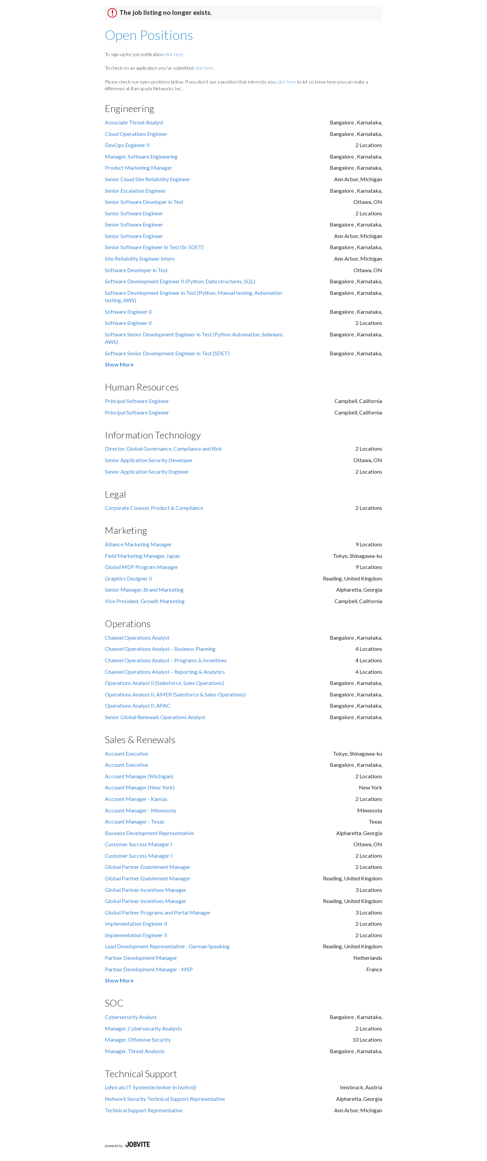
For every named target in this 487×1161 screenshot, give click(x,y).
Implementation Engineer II (136, 923)
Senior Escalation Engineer (135, 190)
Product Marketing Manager (138, 167)
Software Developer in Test (136, 270)
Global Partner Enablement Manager (147, 866)
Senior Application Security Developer (149, 460)
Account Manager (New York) (140, 787)
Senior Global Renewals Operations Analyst (155, 717)
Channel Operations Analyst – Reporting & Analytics (165, 671)
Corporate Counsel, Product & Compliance (154, 507)
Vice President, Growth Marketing (145, 601)
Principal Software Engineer (137, 401)
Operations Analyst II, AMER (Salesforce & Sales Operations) (175, 694)
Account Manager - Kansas (136, 799)
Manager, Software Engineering (141, 156)
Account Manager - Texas (134, 821)
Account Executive (126, 753)
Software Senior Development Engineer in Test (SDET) (167, 353)
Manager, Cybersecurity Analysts (143, 1028)
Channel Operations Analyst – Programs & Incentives (166, 660)
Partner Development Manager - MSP (149, 969)
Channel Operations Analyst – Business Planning (160, 648)
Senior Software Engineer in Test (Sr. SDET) (154, 247)
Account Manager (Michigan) (139, 776)
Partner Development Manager (141, 957)
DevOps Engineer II (127, 145)
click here (173, 54)
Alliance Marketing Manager (138, 544)
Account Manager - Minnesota (140, 810)
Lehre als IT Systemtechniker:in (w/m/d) (150, 1087)
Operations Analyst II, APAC (137, 705)
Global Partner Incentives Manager (145, 889)
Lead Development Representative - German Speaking (167, 946)
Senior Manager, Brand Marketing (144, 589)
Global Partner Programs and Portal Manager (158, 912)
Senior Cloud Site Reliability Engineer (147, 179)
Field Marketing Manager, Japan (142, 555)
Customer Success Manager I (138, 844)
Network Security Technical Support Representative (165, 1098)
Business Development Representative (149, 833)
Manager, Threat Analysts (135, 1051)
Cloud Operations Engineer (136, 134)
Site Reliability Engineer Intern (140, 258)
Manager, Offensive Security (138, 1039)
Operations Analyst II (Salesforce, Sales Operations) (164, 683)
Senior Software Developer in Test (144, 201)
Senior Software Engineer (134, 213)
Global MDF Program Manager (141, 567)
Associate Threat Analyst (134, 122)
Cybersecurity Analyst (131, 1017)
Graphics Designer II (128, 578)
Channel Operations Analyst (137, 637)
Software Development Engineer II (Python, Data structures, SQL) (180, 281)
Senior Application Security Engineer (147, 471)
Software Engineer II (128, 311)
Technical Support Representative (144, 1110)
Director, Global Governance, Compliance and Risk (163, 448)
